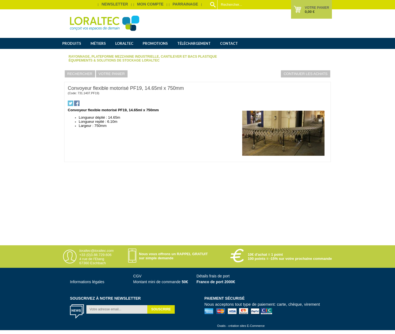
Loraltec (124, 43)
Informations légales (87, 282)
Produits (71, 43)
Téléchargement (194, 43)
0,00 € (310, 12)
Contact (229, 43)
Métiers (98, 43)
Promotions (155, 43)
